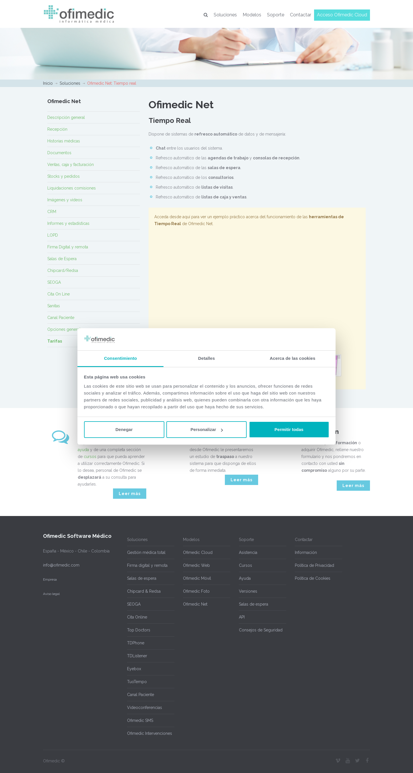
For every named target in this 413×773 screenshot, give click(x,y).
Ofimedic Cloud (198, 552)
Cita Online (137, 617)
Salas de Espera (62, 258)
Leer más (130, 493)
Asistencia (248, 552)
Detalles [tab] (206, 358)
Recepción (57, 129)
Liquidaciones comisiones (71, 188)
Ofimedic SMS (140, 720)
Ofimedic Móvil (197, 578)
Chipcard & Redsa (144, 591)
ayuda (83, 449)
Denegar (124, 429)
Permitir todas (288, 429)
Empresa (50, 579)
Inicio (48, 83)
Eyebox (134, 668)
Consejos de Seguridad (261, 630)
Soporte (275, 15)
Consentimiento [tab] (120, 358)
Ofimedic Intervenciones (149, 733)
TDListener (137, 656)
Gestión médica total (146, 552)
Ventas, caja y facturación (70, 164)
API (242, 617)
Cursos (245, 565)
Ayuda (245, 578)
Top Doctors (138, 630)
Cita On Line (58, 294)
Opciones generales (66, 329)
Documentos (59, 152)
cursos (90, 456)
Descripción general (66, 117)
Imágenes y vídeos (64, 200)
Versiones (248, 591)
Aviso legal (51, 594)
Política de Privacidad (314, 565)
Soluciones (225, 15)
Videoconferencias (144, 707)
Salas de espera (141, 578)
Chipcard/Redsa (62, 270)
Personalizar (206, 429)
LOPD (52, 235)
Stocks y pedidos (63, 176)
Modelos (252, 15)
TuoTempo (137, 681)
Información (306, 552)
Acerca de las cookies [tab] (292, 358)
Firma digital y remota (147, 565)
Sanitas (53, 306)
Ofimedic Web (196, 565)
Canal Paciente (60, 317)
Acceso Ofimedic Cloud (342, 15)
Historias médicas (63, 141)
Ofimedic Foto (196, 591)
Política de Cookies (312, 578)
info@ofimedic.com (61, 565)
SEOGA (54, 282)
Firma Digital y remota (67, 247)
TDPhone (135, 643)
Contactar (300, 15)
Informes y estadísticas (68, 223)
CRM (51, 211)
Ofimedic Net (195, 604)
